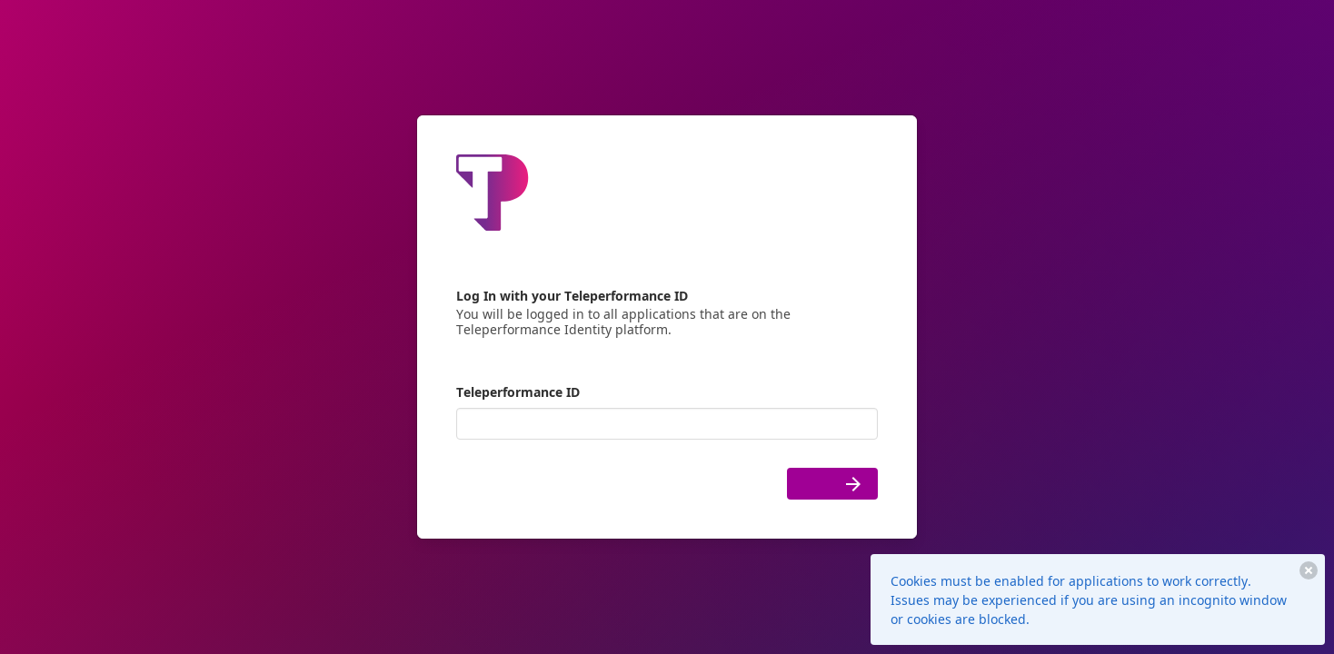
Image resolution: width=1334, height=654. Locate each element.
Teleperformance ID (518, 392)
